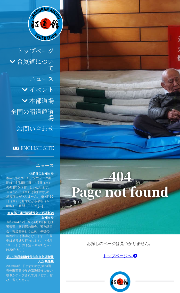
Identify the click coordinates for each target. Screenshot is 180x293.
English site (37, 147)
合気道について (35, 64)
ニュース (41, 78)
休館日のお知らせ (41, 173)
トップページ (35, 50)
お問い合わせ (35, 128)
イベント (41, 89)
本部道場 (41, 100)
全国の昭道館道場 (32, 114)
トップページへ (120, 256)
